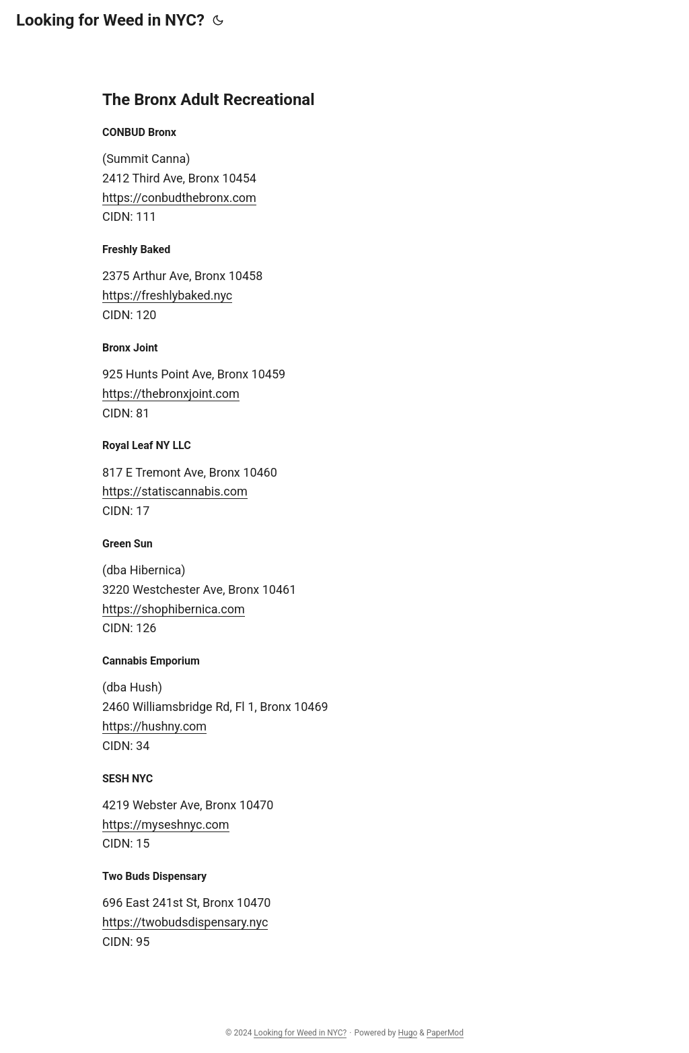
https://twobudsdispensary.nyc (185, 922)
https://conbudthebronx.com (179, 198)
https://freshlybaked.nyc (167, 295)
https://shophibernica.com (173, 609)
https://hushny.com (154, 726)
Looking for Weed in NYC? (110, 20)
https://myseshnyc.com (165, 824)
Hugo (408, 1033)
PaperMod (445, 1033)
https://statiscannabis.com (175, 491)
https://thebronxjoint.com (171, 393)
